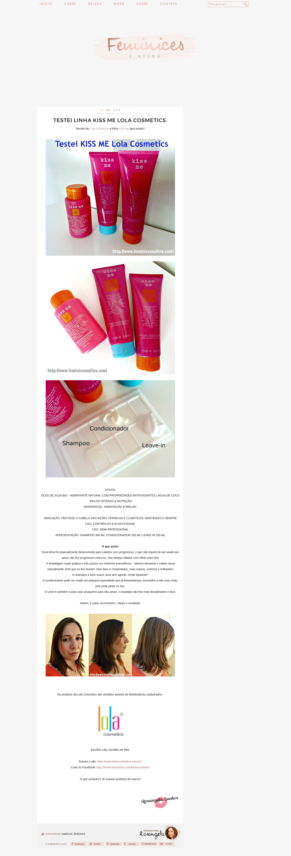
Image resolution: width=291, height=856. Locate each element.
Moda (119, 4)
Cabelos (67, 834)
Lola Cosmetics (99, 128)
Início (46, 4)
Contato (169, 4)
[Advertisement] (145, 96)
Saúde (142, 4)
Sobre (70, 4)
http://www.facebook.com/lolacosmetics (123, 767)
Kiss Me (124, 128)
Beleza (95, 4)
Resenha (79, 834)
